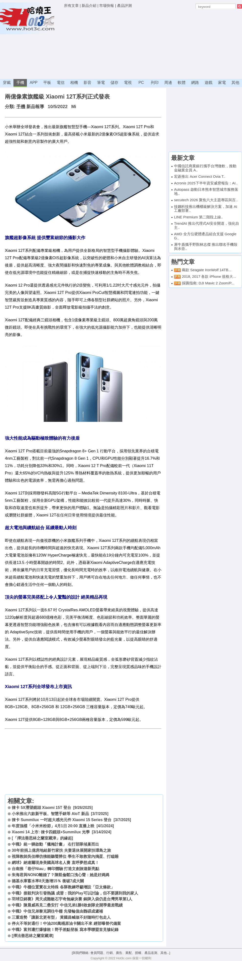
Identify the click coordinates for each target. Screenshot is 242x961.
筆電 (101, 82)
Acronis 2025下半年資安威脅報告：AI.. (206, 183)
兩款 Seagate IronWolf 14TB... (206, 270)
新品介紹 (89, 5)
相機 (74, 82)
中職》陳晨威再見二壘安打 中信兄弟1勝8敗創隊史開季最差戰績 (67, 905)
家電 (222, 82)
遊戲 (208, 82)
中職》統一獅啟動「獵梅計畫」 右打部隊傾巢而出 (55, 844)
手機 (20, 82)
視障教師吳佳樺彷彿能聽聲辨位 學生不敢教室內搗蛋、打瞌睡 (65, 856)
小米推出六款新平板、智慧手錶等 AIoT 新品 (50, 814)
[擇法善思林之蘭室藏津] (32, 936)
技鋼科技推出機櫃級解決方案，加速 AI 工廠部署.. (205, 208)
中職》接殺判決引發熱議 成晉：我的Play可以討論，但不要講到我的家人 (75, 893)
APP (33, 82)
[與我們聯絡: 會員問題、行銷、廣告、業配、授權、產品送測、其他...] (121, 953)
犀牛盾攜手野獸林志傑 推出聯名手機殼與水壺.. (205, 246)
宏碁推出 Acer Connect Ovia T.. (199, 176)
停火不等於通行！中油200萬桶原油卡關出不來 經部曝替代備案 (66, 923)
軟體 (182, 82)
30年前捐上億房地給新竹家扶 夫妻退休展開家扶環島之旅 (61, 850)
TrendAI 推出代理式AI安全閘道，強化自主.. (206, 225)
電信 (61, 82)
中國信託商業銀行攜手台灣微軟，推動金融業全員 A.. (205, 168)
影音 (87, 82)
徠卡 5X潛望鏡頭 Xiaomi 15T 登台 (41, 807)
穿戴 (7, 82)
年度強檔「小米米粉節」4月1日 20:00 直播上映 (53, 826)
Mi (73, 106)
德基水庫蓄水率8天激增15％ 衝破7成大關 (48, 881)
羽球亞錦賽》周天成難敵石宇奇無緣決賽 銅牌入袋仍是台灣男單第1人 (72, 899)
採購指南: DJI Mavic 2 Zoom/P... (208, 283)
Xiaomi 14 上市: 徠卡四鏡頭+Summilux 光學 (51, 832)
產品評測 (124, 5)
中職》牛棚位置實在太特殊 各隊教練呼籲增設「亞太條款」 (63, 887)
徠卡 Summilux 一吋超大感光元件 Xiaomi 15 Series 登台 (61, 820)
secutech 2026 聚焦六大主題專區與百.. (206, 200)
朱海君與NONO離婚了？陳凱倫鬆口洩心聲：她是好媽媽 (60, 875)
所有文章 (71, 5)
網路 (195, 82)
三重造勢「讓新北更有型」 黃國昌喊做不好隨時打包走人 (61, 917)
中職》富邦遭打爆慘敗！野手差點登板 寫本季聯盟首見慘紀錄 (65, 929)
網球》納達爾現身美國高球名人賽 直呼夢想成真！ (55, 862)
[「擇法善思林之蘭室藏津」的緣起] (42, 838)
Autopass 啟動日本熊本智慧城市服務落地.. (206, 191)
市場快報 (106, 5)
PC (141, 82)
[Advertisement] (114, 44)
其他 (235, 82)
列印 (155, 82)
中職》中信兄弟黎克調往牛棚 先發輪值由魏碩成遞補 (57, 911)
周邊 (168, 82)
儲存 (114, 82)
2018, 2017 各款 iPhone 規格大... (209, 276)
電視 (128, 82)
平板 (47, 82)
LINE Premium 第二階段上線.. (198, 217)
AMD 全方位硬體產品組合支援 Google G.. (205, 236)
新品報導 (35, 106)
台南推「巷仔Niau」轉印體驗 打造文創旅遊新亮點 (55, 869)
